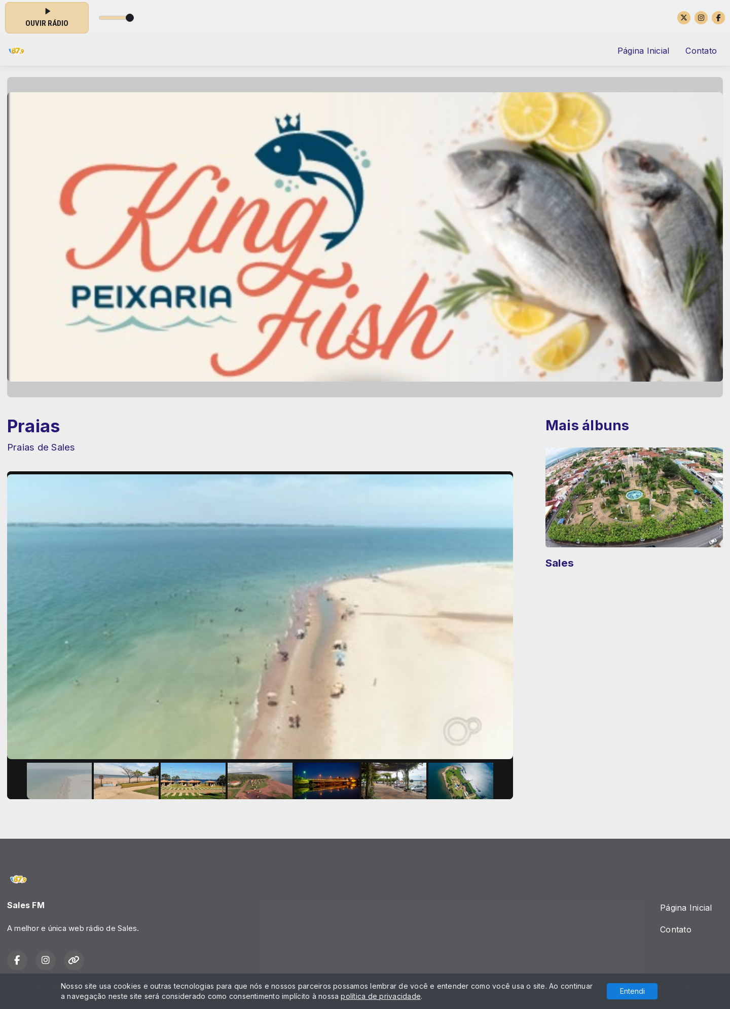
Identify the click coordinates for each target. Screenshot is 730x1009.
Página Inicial (643, 51)
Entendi (632, 991)
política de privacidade (381, 996)
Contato (701, 51)
